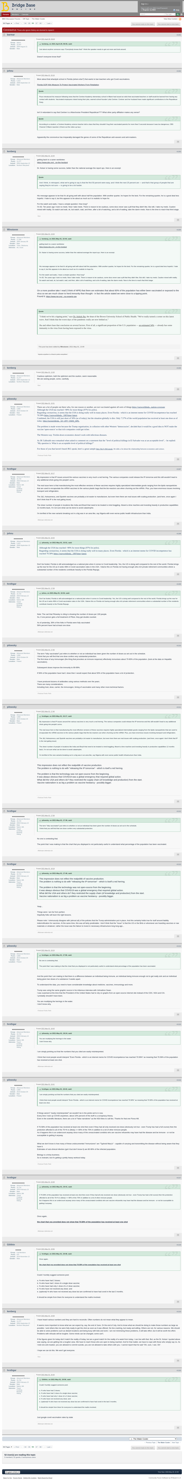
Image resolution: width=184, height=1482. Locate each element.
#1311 (179, 707)
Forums (6, 14)
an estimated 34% (146, 325)
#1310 (179, 645)
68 (40, 23)
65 (29, 23)
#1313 (179, 864)
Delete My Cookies (30, 1478)
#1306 (179, 399)
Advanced (181, 14)
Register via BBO (149, 10)
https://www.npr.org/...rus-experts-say (61, 296)
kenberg (11, 151)
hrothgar (11, 469)
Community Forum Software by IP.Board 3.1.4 (165, 1478)
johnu (10, 71)
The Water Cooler (38, 19)
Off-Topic (26, 19)
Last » (49, 23)
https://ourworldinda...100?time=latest (60, 415)
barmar (11, 34)
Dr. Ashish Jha (79, 316)
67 (37, 23)
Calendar (25, 14)
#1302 (179, 71)
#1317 (179, 1178)
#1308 (179, 533)
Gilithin (11, 1244)
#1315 (179, 1024)
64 (25, 23)
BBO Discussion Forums (11, 19)
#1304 (179, 230)
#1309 (179, 584)
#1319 (179, 1311)
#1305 (179, 368)
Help (176, 10)
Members (15, 14)
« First (16, 23)
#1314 (179, 946)
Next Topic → (176, 1442)
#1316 (179, 1080)
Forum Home (17, 1478)
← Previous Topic (150, 1442)
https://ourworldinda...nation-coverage (148, 407)
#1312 (179, 811)
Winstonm (12, 229)
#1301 (179, 35)
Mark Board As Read (45, 1478)
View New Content (170, 19)
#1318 (179, 1245)
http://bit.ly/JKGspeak (104, 449)
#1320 (179, 1370)
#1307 (179, 469)
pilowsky (12, 399)
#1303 (179, 151)
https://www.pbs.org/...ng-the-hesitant (52, 162)
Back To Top (7, 1478)
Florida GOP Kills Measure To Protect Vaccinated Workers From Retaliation (68, 85)
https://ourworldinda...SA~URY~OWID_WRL (61, 421)
